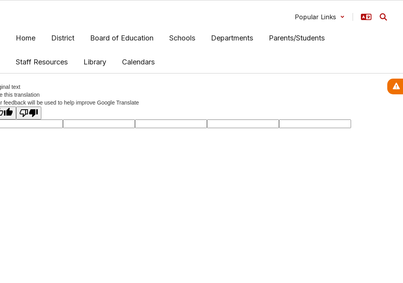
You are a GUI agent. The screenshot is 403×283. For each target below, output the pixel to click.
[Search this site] (383, 17)
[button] (320, 17)
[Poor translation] (28, 113)
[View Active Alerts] (395, 86)
